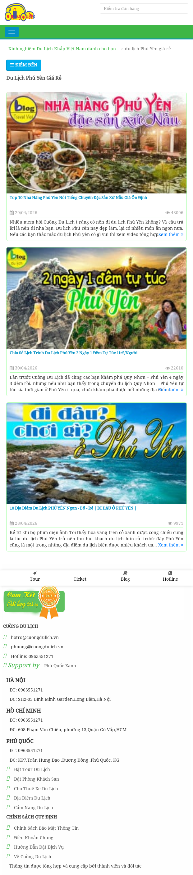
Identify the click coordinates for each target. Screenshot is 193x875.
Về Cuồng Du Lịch (32, 856)
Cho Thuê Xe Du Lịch (36, 788)
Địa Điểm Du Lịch (32, 798)
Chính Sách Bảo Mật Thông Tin (46, 828)
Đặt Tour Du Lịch (32, 769)
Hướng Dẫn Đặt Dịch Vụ (39, 847)
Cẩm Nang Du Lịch (33, 807)
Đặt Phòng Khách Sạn (36, 779)
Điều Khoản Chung (33, 838)
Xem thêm (170, 234)
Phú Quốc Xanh (60, 666)
